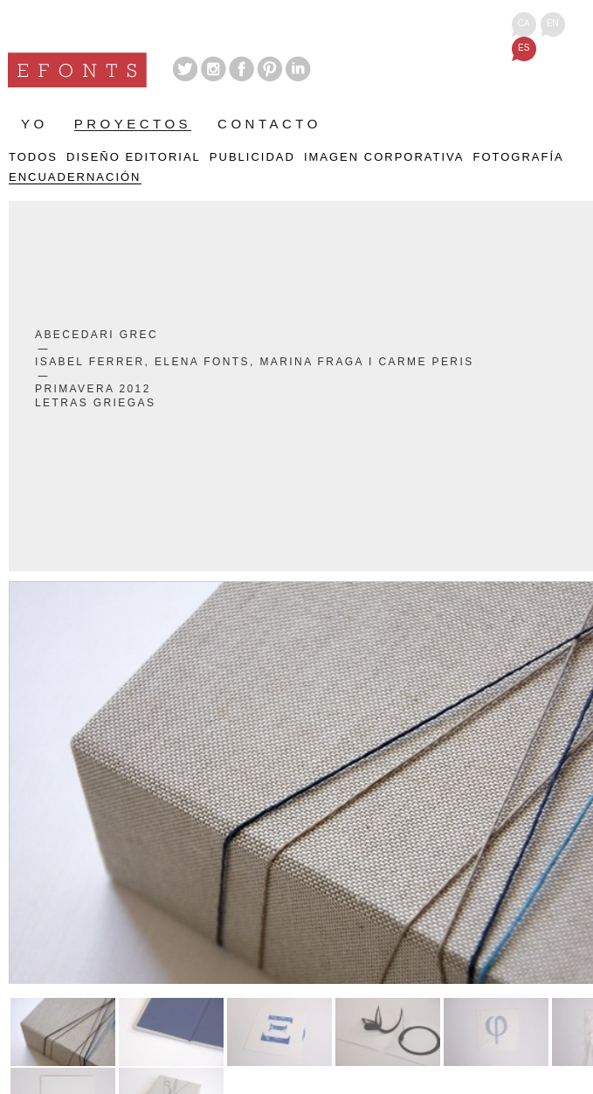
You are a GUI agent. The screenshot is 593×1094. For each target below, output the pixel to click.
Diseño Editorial (133, 157)
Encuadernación (75, 177)
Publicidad (252, 157)
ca (524, 23)
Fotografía (517, 157)
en (553, 23)
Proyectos (132, 124)
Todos (33, 157)
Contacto (269, 124)
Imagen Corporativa (384, 157)
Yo (34, 124)
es (523, 47)
